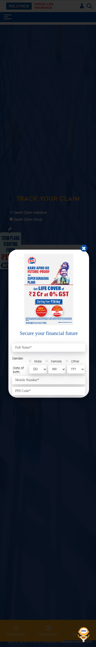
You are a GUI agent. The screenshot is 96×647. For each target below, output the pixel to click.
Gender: (18, 358)
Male (38, 361)
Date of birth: (18, 370)
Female (56, 361)
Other (75, 361)
